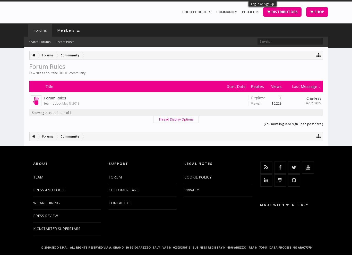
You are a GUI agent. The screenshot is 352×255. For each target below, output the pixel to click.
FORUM (115, 177)
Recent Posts (65, 42)
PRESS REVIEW (45, 215)
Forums (40, 30)
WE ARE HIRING (46, 202)
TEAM (38, 177)
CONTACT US (120, 202)
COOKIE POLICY (197, 177)
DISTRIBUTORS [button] (282, 11)
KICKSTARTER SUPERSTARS (56, 228)
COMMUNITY (226, 12)
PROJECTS (250, 12)
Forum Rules (55, 97)
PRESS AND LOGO (48, 190)
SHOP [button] (317, 11)
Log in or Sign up (262, 4)
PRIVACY (191, 190)
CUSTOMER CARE (124, 190)
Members (65, 30)
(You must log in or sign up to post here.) (293, 124)
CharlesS (314, 98)
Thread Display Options (176, 119)
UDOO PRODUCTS (196, 12)
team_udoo (52, 103)
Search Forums (39, 42)
